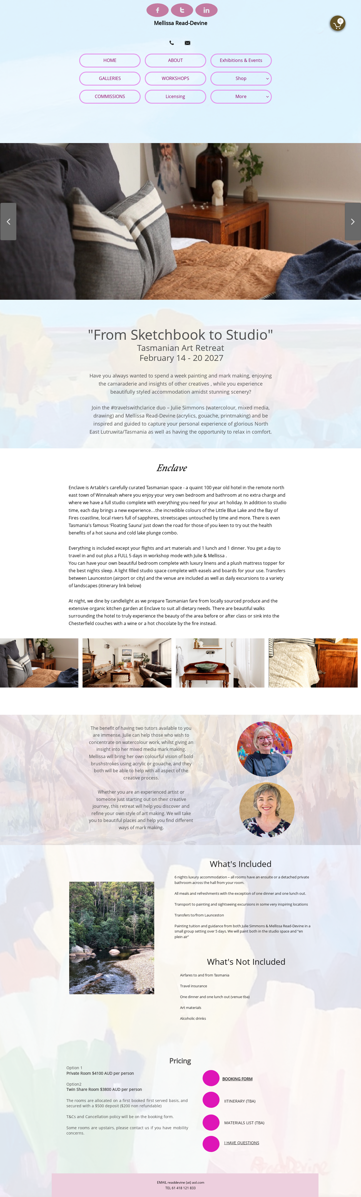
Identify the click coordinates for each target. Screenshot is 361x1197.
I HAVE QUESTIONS (241, 1142)
